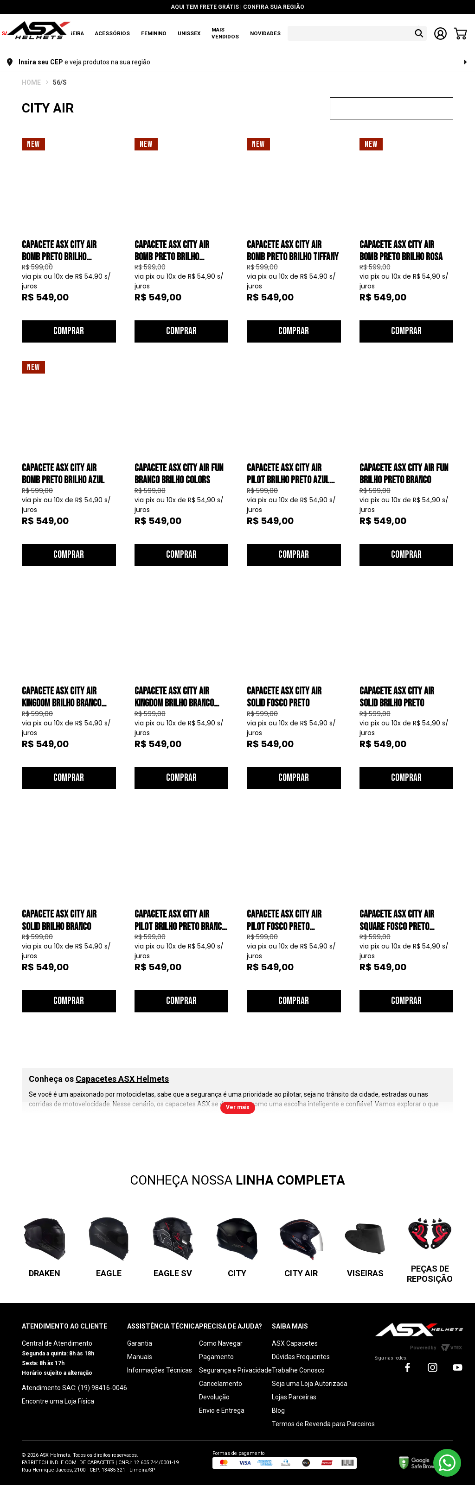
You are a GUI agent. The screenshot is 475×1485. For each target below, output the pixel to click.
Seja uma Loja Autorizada (309, 1383)
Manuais (139, 1356)
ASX (31, 82)
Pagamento (216, 1356)
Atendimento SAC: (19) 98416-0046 (74, 1387)
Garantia (139, 1343)
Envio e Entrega (221, 1410)
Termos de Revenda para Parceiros (323, 1424)
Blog (278, 1410)
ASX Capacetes (295, 1343)
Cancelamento (220, 1383)
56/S (60, 82)
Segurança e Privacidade (235, 1370)
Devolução (214, 1397)
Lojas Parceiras (294, 1397)
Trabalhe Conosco (298, 1370)
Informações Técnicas (159, 1370)
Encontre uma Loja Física (58, 1401)
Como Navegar (221, 1343)
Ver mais (238, 1107)
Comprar (68, 331)
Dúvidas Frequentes (301, 1356)
